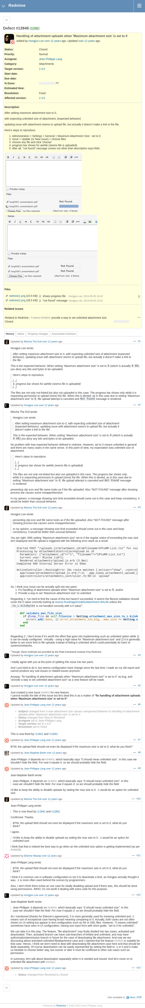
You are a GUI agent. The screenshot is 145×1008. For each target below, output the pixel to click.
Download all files (139, 296)
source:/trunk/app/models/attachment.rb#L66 (81, 602)
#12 (139, 894)
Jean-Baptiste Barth (35, 752)
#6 (139, 704)
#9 (139, 768)
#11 (139, 855)
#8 (139, 752)
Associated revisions (64, 334)
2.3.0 (42, 98)
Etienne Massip (32, 855)
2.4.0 (42, 68)
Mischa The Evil (33, 341)
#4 (139, 655)
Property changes (38, 334)
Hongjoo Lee (36, 40)
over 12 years (52, 40)
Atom (132, 997)
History (10, 334)
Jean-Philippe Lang (50, 59)
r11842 (53, 733)
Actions (139, 317)
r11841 (39, 733)
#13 (139, 967)
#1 (139, 341)
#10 (139, 798)
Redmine (61, 1005)
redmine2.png (17, 300)
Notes (21, 334)
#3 (139, 507)
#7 (139, 739)
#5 (139, 685)
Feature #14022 (40, 317)
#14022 (45, 692)
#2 (139, 405)
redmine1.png (17, 295)
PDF (139, 997)
